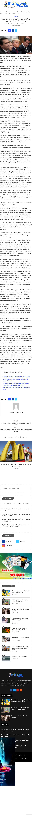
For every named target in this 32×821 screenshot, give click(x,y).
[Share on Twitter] (16, 30)
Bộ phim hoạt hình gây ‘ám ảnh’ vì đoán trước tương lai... (21, 591)
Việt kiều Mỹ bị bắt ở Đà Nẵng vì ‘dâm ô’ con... (20, 638)
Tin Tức (8, 11)
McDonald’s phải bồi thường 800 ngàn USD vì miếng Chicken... (16, 465)
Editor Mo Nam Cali (13, 23)
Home (1, 11)
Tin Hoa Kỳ (15, 11)
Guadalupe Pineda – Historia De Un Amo (20, 609)
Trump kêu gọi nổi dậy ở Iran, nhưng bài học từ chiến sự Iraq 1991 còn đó (15, 741)
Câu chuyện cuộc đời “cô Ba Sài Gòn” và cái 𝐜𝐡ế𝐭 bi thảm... (20, 708)
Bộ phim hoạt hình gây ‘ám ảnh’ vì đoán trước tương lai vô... (20, 700)
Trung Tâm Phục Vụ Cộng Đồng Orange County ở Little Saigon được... (20, 648)
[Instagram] (9, 545)
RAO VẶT (15, 758)
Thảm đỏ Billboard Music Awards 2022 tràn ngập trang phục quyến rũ (21, 620)
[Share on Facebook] (13, 30)
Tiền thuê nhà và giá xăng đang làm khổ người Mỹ (16, 376)
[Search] (30, 4)
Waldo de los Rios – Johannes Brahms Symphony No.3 (19, 629)
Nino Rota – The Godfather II (19, 656)
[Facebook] (9, 541)
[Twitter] (23, 541)
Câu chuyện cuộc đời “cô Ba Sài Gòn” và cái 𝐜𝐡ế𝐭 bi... (20, 600)
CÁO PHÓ (23, 758)
